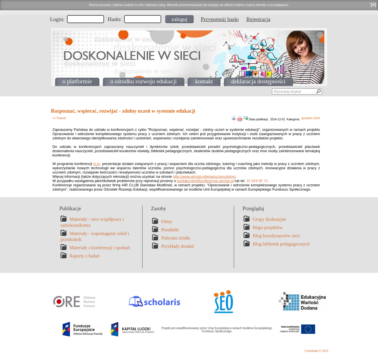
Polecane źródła (175, 238)
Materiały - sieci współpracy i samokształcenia (92, 222)
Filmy (166, 221)
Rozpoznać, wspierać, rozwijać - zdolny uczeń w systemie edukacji (123, 111)
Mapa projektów (268, 227)
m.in (96, 164)
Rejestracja (258, 19)
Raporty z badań (84, 255)
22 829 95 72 (257, 181)
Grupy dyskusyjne (269, 219)
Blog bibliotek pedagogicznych (281, 244)
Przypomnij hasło (220, 19)
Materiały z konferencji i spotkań (100, 247)
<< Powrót (59, 118)
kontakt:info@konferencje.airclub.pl (205, 181)
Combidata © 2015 (316, 350)
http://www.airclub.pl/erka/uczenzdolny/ (204, 176)
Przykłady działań (177, 246)
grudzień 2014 (311, 118)
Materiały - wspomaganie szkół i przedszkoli (95, 236)
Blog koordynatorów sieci (276, 235)
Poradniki (170, 229)
